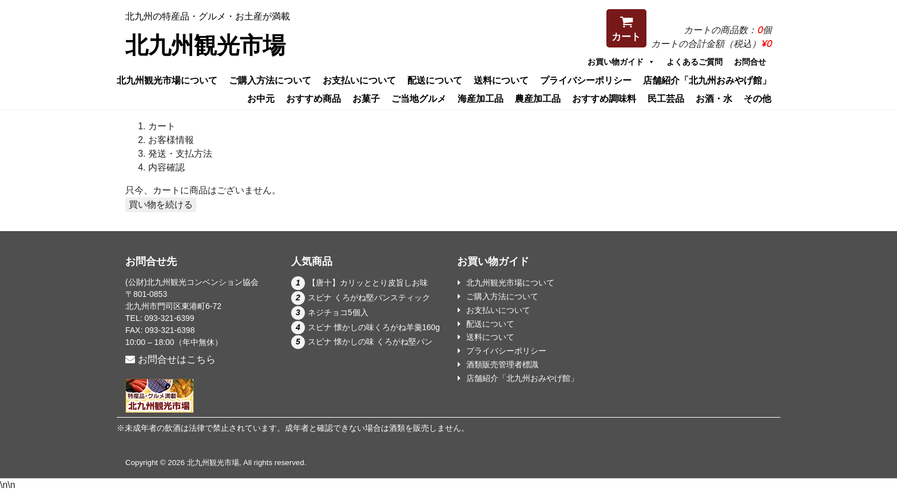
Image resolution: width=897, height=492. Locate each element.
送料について (501, 80)
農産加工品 (538, 98)
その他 (757, 98)
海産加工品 (480, 98)
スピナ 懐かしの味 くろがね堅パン (370, 341)
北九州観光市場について (167, 80)
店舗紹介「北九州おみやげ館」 (707, 80)
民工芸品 (666, 98)
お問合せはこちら (170, 359)
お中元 (261, 98)
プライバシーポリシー (586, 80)
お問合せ (750, 62)
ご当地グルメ (418, 98)
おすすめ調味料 (604, 98)
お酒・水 (714, 98)
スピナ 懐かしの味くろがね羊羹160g (374, 327)
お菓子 (366, 98)
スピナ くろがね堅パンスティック (369, 297)
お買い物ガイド (621, 61)
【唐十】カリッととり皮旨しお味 (368, 282)
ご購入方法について (270, 80)
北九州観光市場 (205, 44)
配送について (434, 80)
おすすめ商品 (313, 98)
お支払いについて (359, 80)
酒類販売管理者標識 (502, 364)
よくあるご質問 (694, 62)
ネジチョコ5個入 (338, 312)
